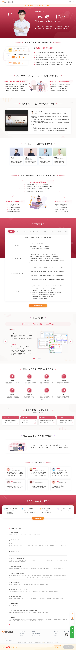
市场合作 (55, 633)
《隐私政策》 (7, 638)
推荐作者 (55, 637)
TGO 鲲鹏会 (22, 635)
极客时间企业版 (22, 637)
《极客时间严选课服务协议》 (9, 640)
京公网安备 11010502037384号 (48, 642)
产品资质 (56, 642)
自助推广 (55, 635)
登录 (70, 1)
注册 (73, 1)
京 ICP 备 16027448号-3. (39, 642)
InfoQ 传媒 (22, 633)
